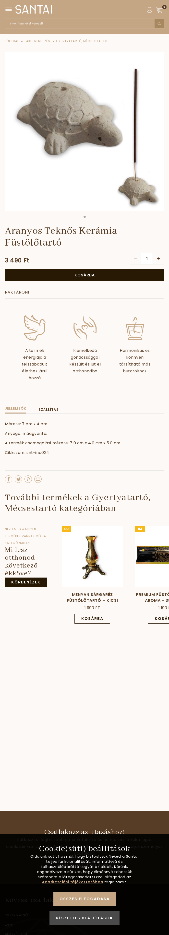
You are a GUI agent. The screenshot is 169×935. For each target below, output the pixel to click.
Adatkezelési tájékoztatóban (72, 882)
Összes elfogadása (85, 899)
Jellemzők (15, 408)
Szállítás (48, 409)
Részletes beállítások (84, 918)
